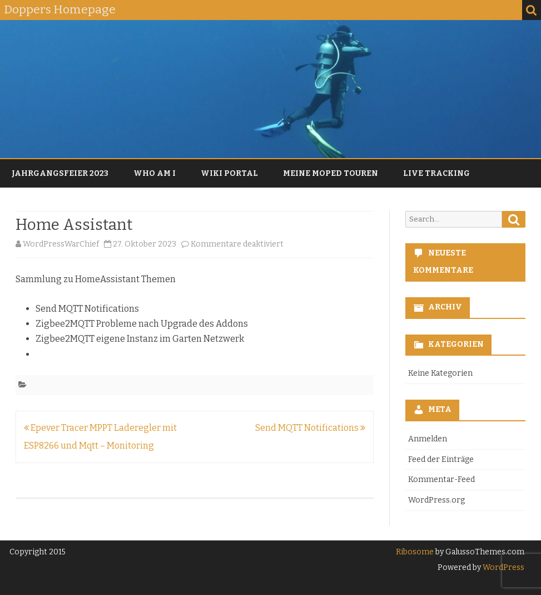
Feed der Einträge (441, 459)
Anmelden (427, 439)
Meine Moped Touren (330, 173)
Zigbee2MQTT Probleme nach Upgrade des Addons (142, 323)
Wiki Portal (229, 173)
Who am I (154, 173)
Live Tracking (436, 173)
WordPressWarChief (61, 244)
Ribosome (415, 552)
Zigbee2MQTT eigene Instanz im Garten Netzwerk (140, 338)
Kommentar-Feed (441, 479)
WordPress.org (436, 500)
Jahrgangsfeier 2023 (60, 173)
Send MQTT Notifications (87, 308)
